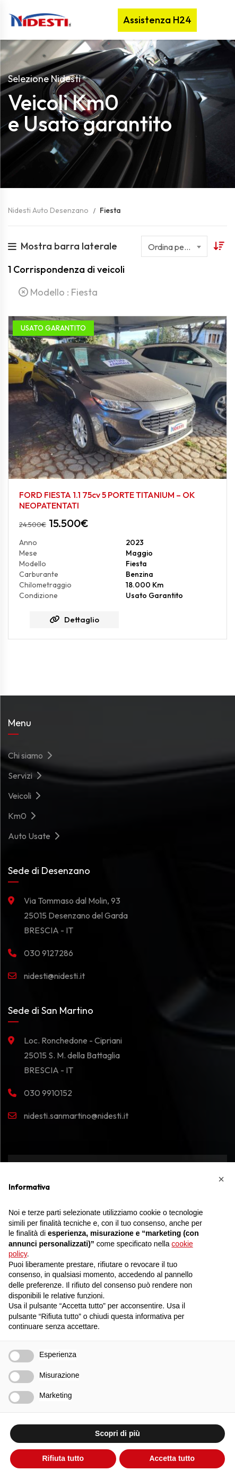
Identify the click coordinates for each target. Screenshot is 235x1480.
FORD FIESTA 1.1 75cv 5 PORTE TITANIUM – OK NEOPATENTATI (107, 500)
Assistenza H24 (157, 20)
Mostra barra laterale (62, 246)
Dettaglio (74, 619)
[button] (221, 1179)
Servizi (27, 775)
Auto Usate (36, 836)
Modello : (58, 292)
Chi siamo (33, 755)
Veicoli (27, 795)
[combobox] (174, 246)
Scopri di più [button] (117, 1433)
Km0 (24, 815)
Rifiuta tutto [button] (63, 1458)
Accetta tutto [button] (172, 1458)
